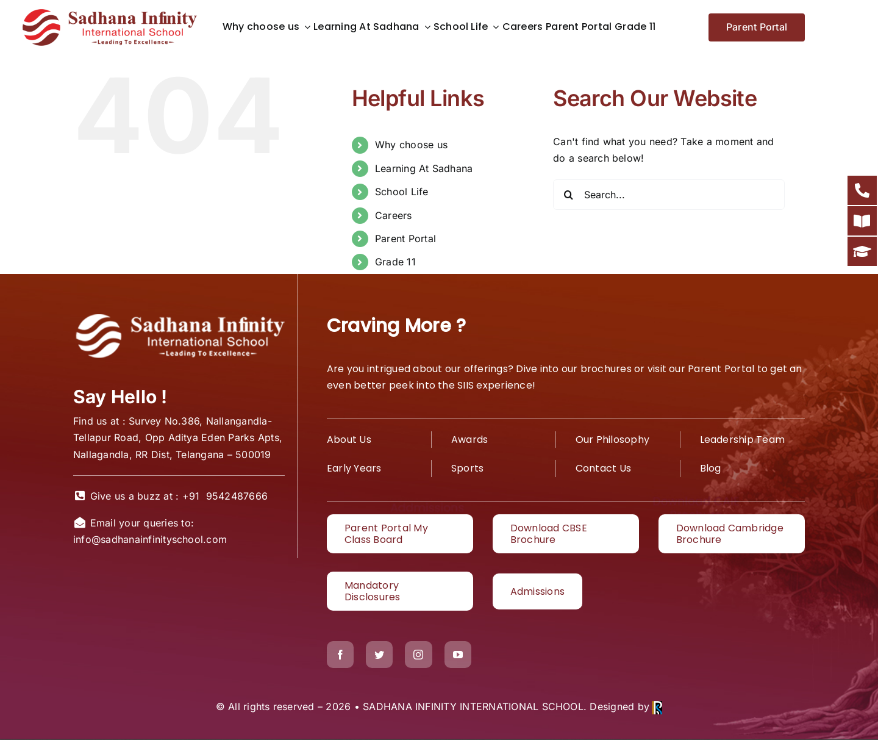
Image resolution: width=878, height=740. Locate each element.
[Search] (568, 194)
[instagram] (418, 654)
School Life (402, 191)
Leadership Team (742, 440)
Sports (467, 468)
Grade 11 (395, 262)
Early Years (354, 468)
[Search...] (669, 194)
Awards (469, 440)
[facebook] (340, 654)
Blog (710, 468)
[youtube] (457, 654)
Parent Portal (405, 238)
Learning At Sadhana (424, 168)
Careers (393, 215)
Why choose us (411, 144)
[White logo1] (179, 315)
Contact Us (603, 468)
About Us (349, 440)
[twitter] (379, 654)
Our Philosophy (612, 440)
